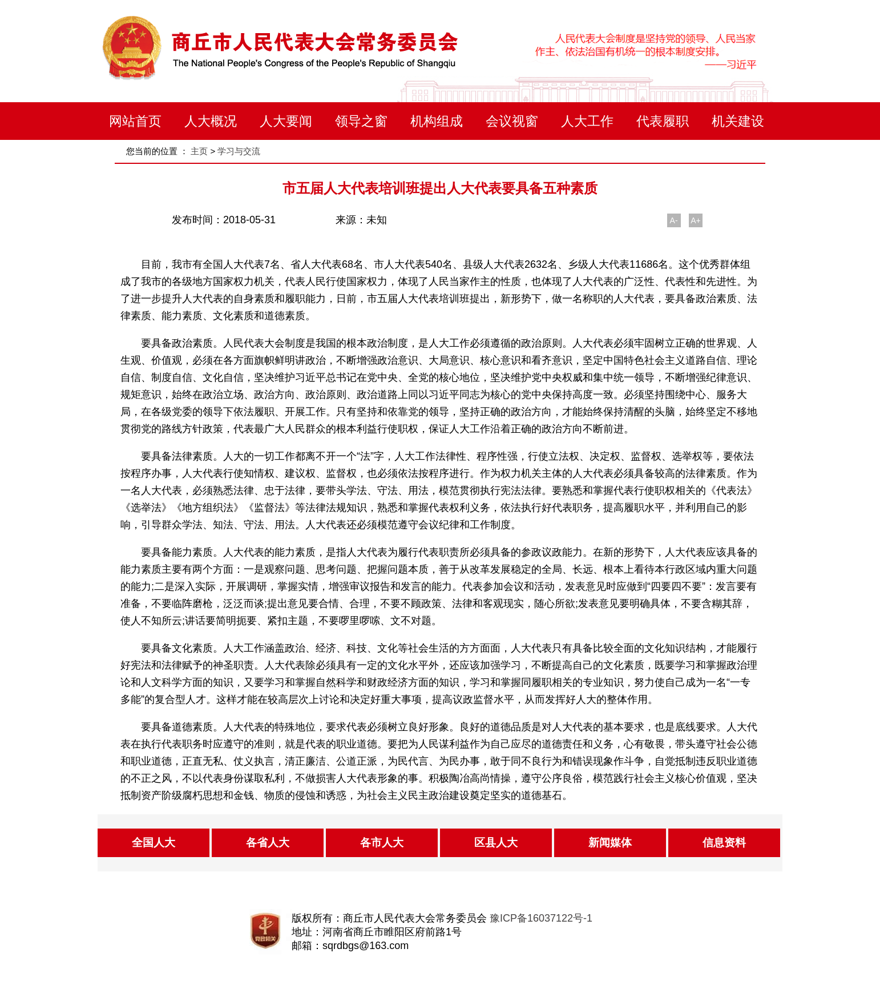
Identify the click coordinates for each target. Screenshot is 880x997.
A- (674, 220)
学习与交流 (238, 151)
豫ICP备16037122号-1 (541, 918)
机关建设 (738, 121)
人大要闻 (286, 121)
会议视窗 (512, 121)
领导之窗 (361, 121)
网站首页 (135, 121)
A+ (696, 220)
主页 (199, 151)
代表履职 (662, 121)
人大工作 (587, 121)
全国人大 (153, 843)
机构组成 (436, 121)
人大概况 (210, 121)
